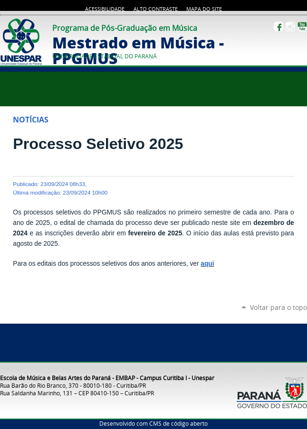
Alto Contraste (156, 9)
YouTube (302, 26)
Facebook (278, 26)
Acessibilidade (105, 9)
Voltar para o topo (278, 307)
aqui (207, 263)
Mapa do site (204, 9)
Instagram (290, 26)
